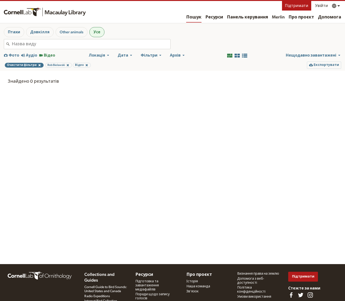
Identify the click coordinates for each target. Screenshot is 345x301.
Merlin (278, 17)
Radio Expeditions (97, 296)
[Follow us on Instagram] (310, 295)
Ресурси (214, 17)
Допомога (329, 17)
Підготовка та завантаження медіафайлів (147, 285)
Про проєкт (301, 17)
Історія (192, 281)
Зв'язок (192, 291)
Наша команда (198, 286)
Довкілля (40, 32)
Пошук (193, 17)
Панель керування (247, 17)
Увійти (321, 6)
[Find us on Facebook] (291, 295)
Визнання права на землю (258, 273)
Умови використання (254, 296)
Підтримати (296, 6)
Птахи (14, 32)
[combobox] (91, 44)
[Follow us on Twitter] (301, 295)
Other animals (71, 32)
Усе (96, 32)
